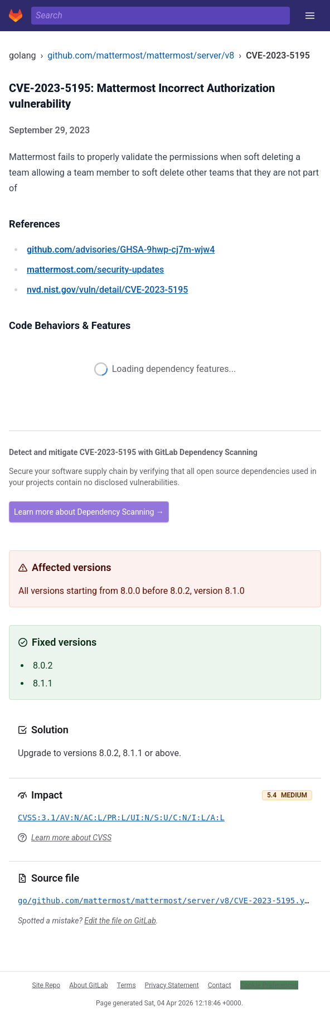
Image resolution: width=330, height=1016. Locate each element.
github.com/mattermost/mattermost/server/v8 (140, 55)
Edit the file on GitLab (120, 920)
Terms (126, 985)
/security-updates (95, 269)
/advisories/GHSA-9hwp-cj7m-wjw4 (121, 249)
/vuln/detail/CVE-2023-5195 (107, 289)
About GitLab (88, 985)
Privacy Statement (172, 985)
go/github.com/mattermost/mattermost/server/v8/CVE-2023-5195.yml (166, 900)
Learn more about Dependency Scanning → (89, 511)
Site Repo (46, 985)
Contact (219, 985)
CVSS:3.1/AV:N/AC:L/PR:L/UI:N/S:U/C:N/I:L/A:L (121, 817)
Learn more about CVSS (71, 837)
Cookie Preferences (269, 985)
